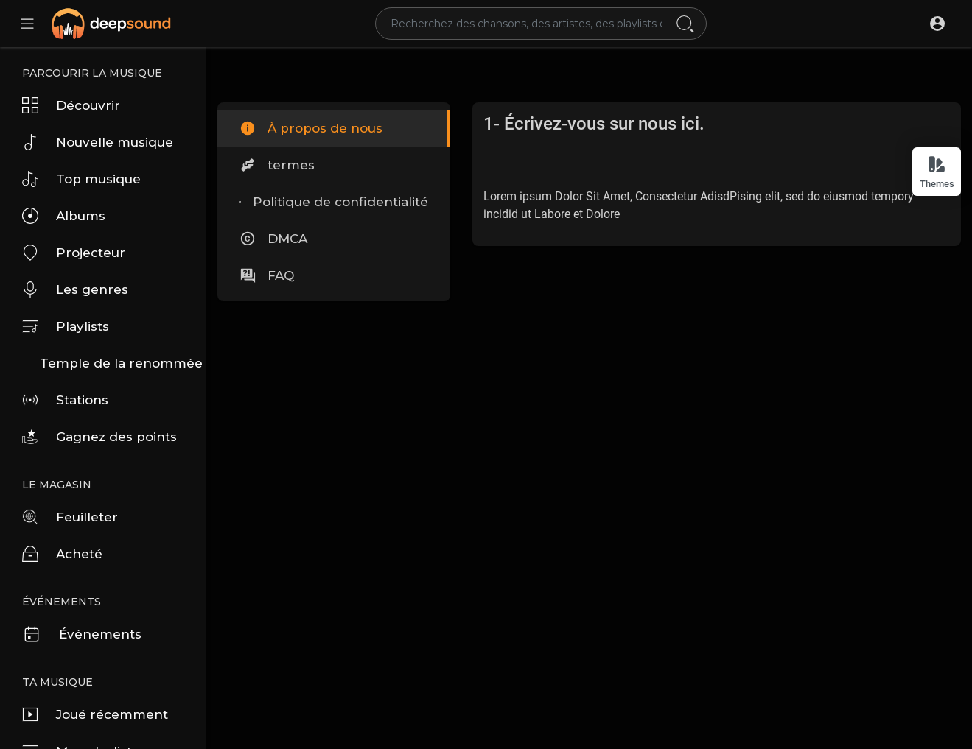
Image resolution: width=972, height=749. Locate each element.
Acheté (62, 554)
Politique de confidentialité (333, 201)
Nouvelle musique (97, 142)
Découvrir (71, 105)
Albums (63, 216)
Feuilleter (70, 517)
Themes (937, 172)
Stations (65, 400)
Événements (81, 634)
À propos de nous (310, 128)
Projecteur (73, 253)
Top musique (81, 179)
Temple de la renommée (121, 363)
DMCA (273, 239)
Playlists (65, 326)
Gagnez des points (99, 437)
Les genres (75, 289)
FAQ (266, 275)
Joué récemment (95, 714)
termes (277, 165)
